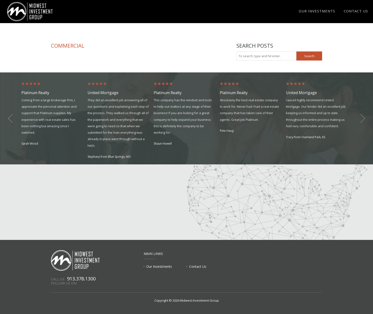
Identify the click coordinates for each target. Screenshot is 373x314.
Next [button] (361, 118)
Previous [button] (12, 118)
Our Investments (319, 13)
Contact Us (356, 13)
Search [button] (309, 56)
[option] (54, 114)
